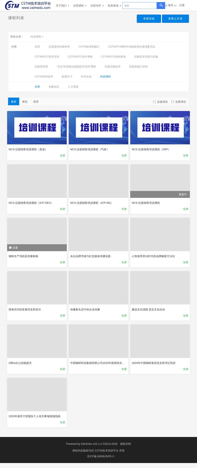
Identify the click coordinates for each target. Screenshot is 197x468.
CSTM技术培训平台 (107, 455)
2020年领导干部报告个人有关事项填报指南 (35, 419)
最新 (13, 101)
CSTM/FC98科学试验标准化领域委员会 (131, 46)
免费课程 (178, 101)
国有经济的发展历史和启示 (26, 311)
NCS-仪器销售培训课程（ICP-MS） (92, 202)
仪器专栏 (97, 5)
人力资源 (73, 86)
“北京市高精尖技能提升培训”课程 (76, 66)
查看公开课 (175, 18)
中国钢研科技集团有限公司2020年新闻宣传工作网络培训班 (106, 365)
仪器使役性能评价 (59, 46)
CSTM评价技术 (44, 76)
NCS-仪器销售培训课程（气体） (90, 148)
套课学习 (67, 76)
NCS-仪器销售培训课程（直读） (29, 148)
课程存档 (125, 448)
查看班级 (147, 18)
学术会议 (86, 76)
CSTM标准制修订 (89, 46)
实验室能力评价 (138, 66)
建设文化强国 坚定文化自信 (149, 311)
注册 (181, 5)
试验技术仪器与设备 (146, 56)
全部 (37, 46)
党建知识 (53, 86)
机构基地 (114, 5)
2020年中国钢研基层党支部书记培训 (154, 365)
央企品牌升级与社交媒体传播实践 (91, 256)
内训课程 (37, 36)
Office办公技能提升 (21, 365)
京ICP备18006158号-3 (100, 461)
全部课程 (80, 5)
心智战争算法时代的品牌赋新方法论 (154, 256)
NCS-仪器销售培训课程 (147, 202)
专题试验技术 (112, 66)
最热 (25, 101)
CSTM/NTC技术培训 (47, 56)
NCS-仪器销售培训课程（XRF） (152, 148)
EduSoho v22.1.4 (91, 448)
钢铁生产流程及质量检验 (24, 256)
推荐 (36, 101)
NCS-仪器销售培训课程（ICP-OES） (32, 202)
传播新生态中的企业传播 (86, 311)
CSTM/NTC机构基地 (113, 56)
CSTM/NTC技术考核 (80, 56)
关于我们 (62, 5)
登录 (170, 5)
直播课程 (160, 101)
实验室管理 (41, 66)
